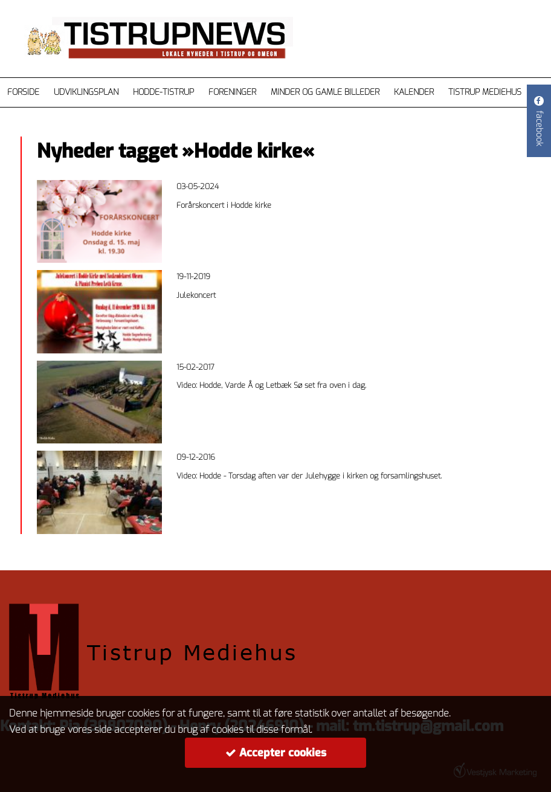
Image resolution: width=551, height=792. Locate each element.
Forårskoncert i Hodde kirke (223, 205)
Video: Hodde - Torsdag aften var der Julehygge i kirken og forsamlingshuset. (309, 476)
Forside (23, 92)
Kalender (414, 92)
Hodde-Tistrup (163, 92)
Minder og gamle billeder (325, 92)
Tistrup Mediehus (484, 92)
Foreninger (232, 92)
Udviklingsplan (86, 92)
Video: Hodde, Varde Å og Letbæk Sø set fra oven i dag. (271, 385)
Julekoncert (196, 295)
